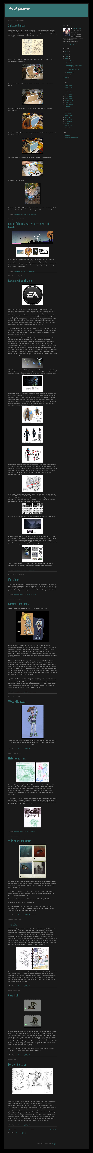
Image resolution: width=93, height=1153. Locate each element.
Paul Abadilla (68, 119)
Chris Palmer (68, 94)
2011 (66, 51)
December (69, 61)
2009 (66, 54)
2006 (66, 78)
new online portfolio (43, 588)
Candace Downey (69, 92)
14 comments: (33, 214)
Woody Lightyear (17, 701)
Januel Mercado (69, 104)
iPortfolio (13, 580)
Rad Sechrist (68, 121)
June (67, 75)
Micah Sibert (68, 117)
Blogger (54, 1144)
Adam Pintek (68, 85)
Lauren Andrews (69, 111)
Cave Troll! (13, 995)
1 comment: (32, 271)
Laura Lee (67, 109)
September (69, 72)
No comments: (33, 594)
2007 (66, 59)
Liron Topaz (68, 113)
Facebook (67, 135)
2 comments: (32, 1054)
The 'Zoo (12, 924)
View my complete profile (70, 44)
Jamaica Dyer (68, 102)
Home (33, 1130)
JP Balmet (67, 107)
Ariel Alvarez (68, 90)
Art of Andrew (19, 8)
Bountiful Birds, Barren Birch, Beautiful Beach (74, 66)
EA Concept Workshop (20, 281)
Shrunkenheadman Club (71, 137)
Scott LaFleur (68, 125)
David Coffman (69, 98)
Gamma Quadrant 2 (18, 604)
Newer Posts (12, 1130)
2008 (66, 56)
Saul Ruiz (67, 123)
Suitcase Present (17, 25)
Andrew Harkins (77, 28)
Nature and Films (17, 758)
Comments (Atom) (21, 1133)
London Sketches (17, 1064)
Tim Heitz (67, 128)
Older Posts (53, 1130)
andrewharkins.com (68, 21)
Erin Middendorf (69, 100)
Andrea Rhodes (69, 88)
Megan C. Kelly (69, 115)
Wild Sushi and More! (19, 841)
